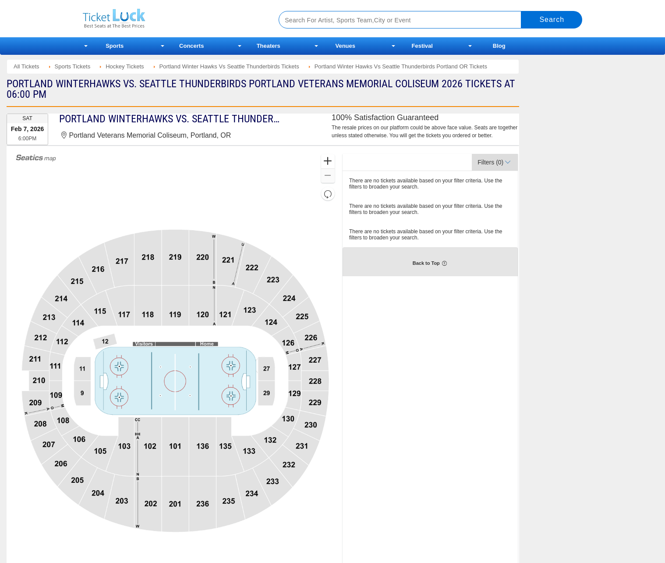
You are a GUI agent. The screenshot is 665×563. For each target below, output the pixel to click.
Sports (115, 46)
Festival (422, 46)
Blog (499, 46)
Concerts (191, 46)
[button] (328, 161)
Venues (345, 46)
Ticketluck (170, 19)
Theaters (268, 46)
